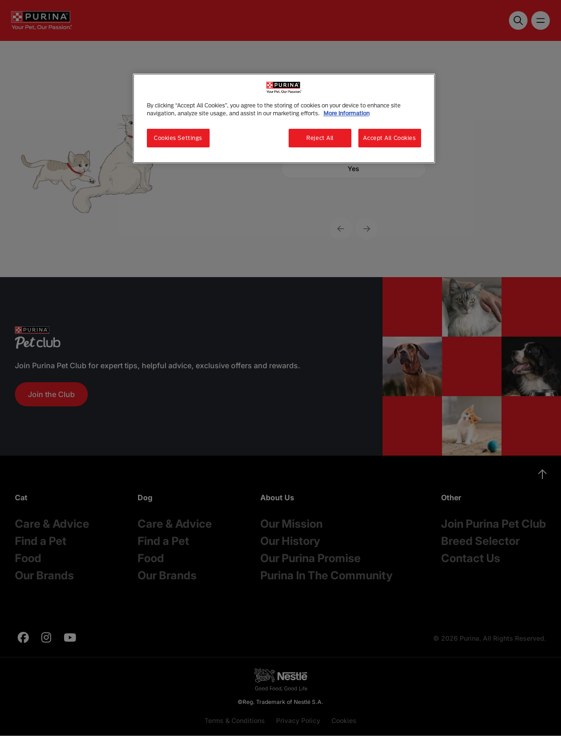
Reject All (320, 138)
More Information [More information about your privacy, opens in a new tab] (346, 113)
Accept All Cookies (389, 138)
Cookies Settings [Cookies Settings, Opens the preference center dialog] (178, 138)
